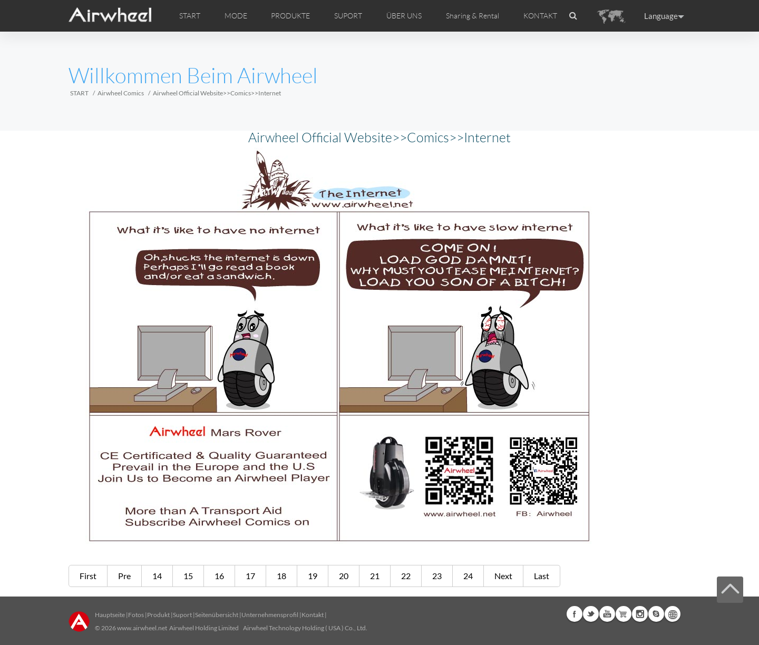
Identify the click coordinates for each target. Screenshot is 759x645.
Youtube (607, 614)
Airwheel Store (623, 614)
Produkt (158, 615)
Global (672, 614)
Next (503, 576)
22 (406, 576)
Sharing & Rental (472, 16)
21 (375, 576)
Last (541, 576)
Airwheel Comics (121, 93)
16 (219, 576)
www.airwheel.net (142, 628)
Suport (182, 615)
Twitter (591, 614)
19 (312, 576)
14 (157, 576)
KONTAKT (540, 16)
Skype (656, 614)
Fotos (136, 615)
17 (250, 576)
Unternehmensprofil (269, 615)
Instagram (640, 614)
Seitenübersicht (216, 615)
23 (437, 576)
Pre (124, 576)
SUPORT (348, 16)
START (189, 16)
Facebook (574, 614)
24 (468, 576)
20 (343, 576)
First (88, 576)
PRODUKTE (290, 16)
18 (281, 576)
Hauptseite (110, 615)
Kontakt (312, 615)
